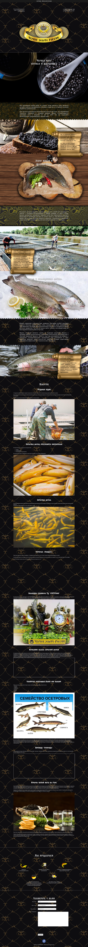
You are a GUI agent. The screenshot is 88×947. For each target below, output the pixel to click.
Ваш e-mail (34, 905)
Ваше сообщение (33, 911)
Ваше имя (34, 901)
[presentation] (47, 930)
